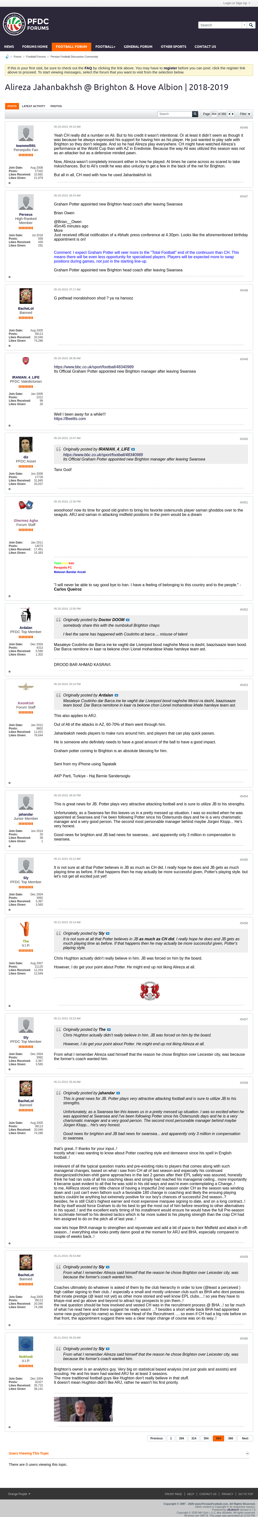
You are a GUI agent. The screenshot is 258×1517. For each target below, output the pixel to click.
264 (181, 1438)
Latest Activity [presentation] (33, 106)
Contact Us (205, 47)
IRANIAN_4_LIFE (26, 377)
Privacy (227, 1494)
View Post (133, 449)
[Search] (222, 25)
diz (25, 457)
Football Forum (71, 47)
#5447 (244, 196)
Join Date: (16, 167)
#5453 (244, 685)
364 (218, 1438)
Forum (17, 56)
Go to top (245, 1494)
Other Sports (173, 47)
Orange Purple (19, 1494)
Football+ (105, 47)
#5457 (244, 1019)
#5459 (244, 1257)
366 (230, 1438)
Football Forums (36, 56)
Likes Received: (20, 174)
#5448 (244, 290)
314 (193, 1438)
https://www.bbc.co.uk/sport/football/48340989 (94, 367)
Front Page (173, 1494)
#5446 (244, 127)
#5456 (244, 923)
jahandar (26, 814)
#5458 (244, 1083)
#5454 (244, 796)
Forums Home (35, 47)
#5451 (244, 502)
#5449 (244, 359)
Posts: (13, 171)
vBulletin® (233, 1509)
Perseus (25, 214)
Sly (25, 878)
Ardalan (26, 628)
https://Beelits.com (70, 419)
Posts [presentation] (12, 106)
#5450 (244, 439)
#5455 (244, 859)
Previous (156, 1438)
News (9, 47)
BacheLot (26, 308)
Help (190, 1494)
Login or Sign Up (236, 3)
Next (245, 1438)
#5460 (244, 1338)
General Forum (138, 47)
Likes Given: (17, 178)
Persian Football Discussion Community (74, 56)
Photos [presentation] (56, 106)
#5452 (244, 609)
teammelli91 (26, 146)
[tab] (12, 106)
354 (206, 1438)
